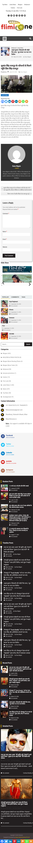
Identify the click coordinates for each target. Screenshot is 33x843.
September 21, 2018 (16, 312)
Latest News (12, 4)
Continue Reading (27, 773)
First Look (19, 8)
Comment (6, 213)
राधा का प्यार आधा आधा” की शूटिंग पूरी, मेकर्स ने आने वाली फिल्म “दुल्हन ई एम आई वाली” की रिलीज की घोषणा (18, 549)
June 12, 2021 (14, 500)
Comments (15, 297)
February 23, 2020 (15, 510)
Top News (4, 4)
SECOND (11, 334)
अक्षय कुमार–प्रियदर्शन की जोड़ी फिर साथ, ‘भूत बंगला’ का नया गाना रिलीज (19, 703)
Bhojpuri (20, 4)
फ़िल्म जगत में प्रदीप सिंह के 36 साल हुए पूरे (18, 194)
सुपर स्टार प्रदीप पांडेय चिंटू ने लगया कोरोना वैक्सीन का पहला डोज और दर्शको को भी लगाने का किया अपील (20, 495)
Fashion (13, 8)
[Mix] (19, 101)
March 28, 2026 (9, 567)
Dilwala (11, 309)
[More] (26, 101)
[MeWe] (16, 101)
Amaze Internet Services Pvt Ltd (22, 837)
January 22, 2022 (15, 488)
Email (5, 239)
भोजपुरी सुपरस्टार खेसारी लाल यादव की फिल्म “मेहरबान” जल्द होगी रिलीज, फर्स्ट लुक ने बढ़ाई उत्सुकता (17, 562)
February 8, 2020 (15, 523)
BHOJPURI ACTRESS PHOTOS (11, 357)
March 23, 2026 (9, 598)
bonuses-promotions (8, 373)
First (3, 326)
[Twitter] (6, 101)
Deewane (11, 318)
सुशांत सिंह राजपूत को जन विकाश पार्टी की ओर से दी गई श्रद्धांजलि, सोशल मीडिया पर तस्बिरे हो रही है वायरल (18, 189)
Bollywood (27, 4)
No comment (14, 306)
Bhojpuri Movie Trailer (9, 365)
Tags (23, 297)
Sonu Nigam (28, 57)
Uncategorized (7, 397)
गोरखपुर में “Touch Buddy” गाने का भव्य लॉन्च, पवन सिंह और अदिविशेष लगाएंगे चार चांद (21, 52)
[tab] (5, 297)
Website (5, 247)
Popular (5, 297)
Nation (5, 389)
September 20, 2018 (16, 304)
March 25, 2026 (17, 57)
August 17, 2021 (15, 534)
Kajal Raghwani (13, 301)
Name (5, 231)
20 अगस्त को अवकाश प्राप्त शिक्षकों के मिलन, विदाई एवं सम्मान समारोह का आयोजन (19, 530)
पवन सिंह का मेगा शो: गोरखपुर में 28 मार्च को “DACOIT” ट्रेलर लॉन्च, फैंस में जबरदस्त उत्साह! (20, 713)
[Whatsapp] (23, 101)
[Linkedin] (9, 101)
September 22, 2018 (16, 336)
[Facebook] (2, 101)
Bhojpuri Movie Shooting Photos (12, 361)
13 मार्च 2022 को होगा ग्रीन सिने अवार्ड (19, 486)
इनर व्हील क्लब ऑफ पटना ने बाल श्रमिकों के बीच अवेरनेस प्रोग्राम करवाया (20, 506)
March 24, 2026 (9, 588)
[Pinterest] (12, 101)
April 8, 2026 (9, 554)
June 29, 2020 (13, 72)
